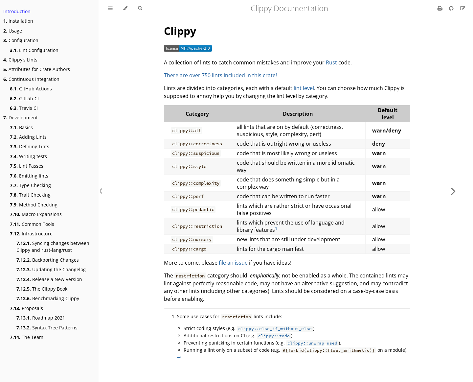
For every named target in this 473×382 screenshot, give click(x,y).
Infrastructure (31, 233)
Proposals (26, 308)
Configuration (20, 40)
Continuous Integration (31, 79)
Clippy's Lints (20, 60)
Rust (331, 62)
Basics (21, 127)
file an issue (233, 262)
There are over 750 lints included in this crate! (220, 75)
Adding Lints (28, 137)
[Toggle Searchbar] (140, 8)
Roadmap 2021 (40, 318)
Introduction (17, 11)
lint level (304, 88)
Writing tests (28, 156)
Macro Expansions (36, 214)
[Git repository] (452, 8)
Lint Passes (26, 166)
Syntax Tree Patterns (47, 327)
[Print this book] (440, 8)
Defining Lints (29, 146)
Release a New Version (49, 279)
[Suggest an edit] (463, 8)
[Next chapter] (453, 191)
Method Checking (33, 205)
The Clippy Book (41, 289)
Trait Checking (30, 195)
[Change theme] (125, 8)
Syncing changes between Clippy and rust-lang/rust (52, 246)
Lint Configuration (34, 50)
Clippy (180, 31)
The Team (26, 337)
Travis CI (24, 108)
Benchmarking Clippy (47, 298)
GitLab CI (24, 98)
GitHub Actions (31, 88)
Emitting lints (29, 176)
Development (20, 117)
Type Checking (30, 185)
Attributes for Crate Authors (36, 69)
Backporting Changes (47, 260)
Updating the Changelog (51, 269)
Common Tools (32, 224)
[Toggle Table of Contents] (110, 8)
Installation (18, 21)
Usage (12, 31)
